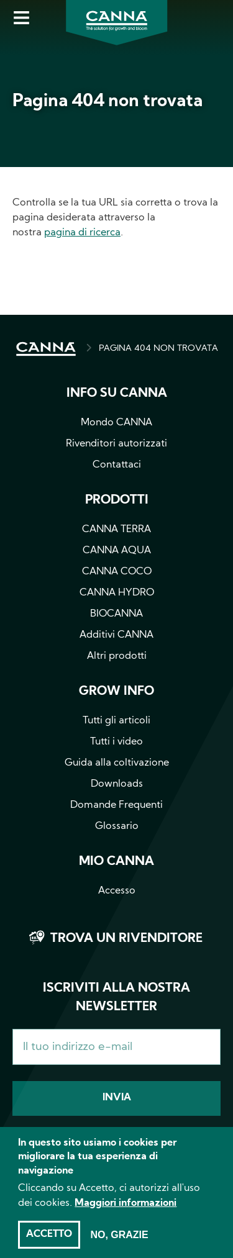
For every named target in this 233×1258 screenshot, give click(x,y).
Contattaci (117, 465)
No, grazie (119, 1244)
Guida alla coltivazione (117, 763)
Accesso (116, 891)
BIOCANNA (116, 614)
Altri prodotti (117, 656)
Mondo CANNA (116, 423)
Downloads (117, 784)
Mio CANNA (116, 862)
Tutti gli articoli (116, 721)
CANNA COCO (117, 572)
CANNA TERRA (116, 530)
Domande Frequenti (116, 805)
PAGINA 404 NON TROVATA (158, 348)
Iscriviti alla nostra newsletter (116, 997)
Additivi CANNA (116, 635)
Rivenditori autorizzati (116, 444)
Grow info (116, 692)
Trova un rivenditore (126, 939)
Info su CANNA (116, 393)
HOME (46, 349)
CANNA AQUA (117, 551)
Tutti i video (116, 742)
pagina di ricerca (82, 233)
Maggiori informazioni (125, 1213)
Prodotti (116, 500)
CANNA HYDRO (117, 593)
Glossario (117, 826)
